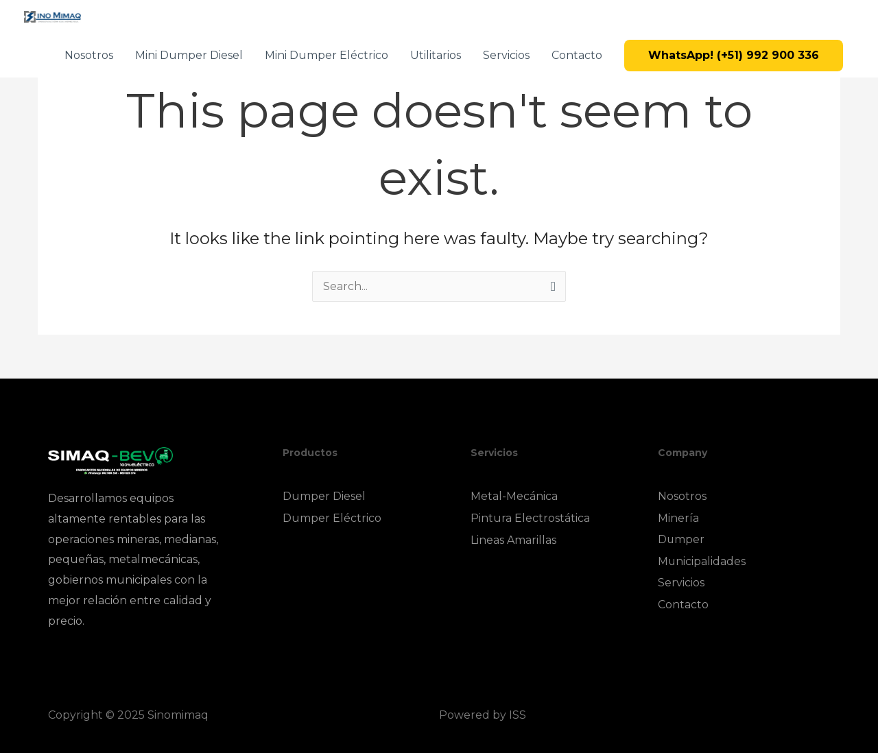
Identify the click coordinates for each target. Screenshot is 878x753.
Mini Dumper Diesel (189, 55)
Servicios (506, 55)
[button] (733, 55)
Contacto (576, 55)
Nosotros (88, 55)
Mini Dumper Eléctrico (326, 55)
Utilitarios (435, 55)
